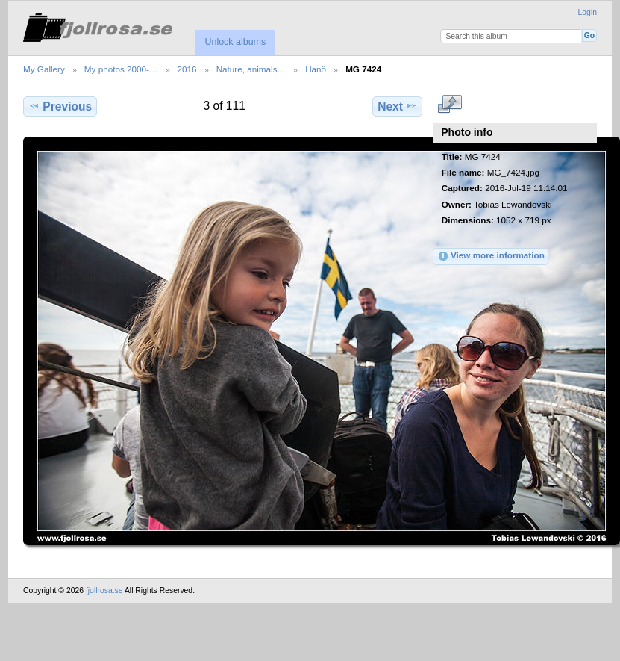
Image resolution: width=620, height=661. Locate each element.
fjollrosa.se (104, 590)
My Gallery (44, 69)
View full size (449, 104)
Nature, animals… (251, 69)
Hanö (315, 69)
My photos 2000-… (121, 69)
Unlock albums (235, 42)
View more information (491, 256)
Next (397, 106)
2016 (187, 69)
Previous (60, 106)
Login (587, 12)
